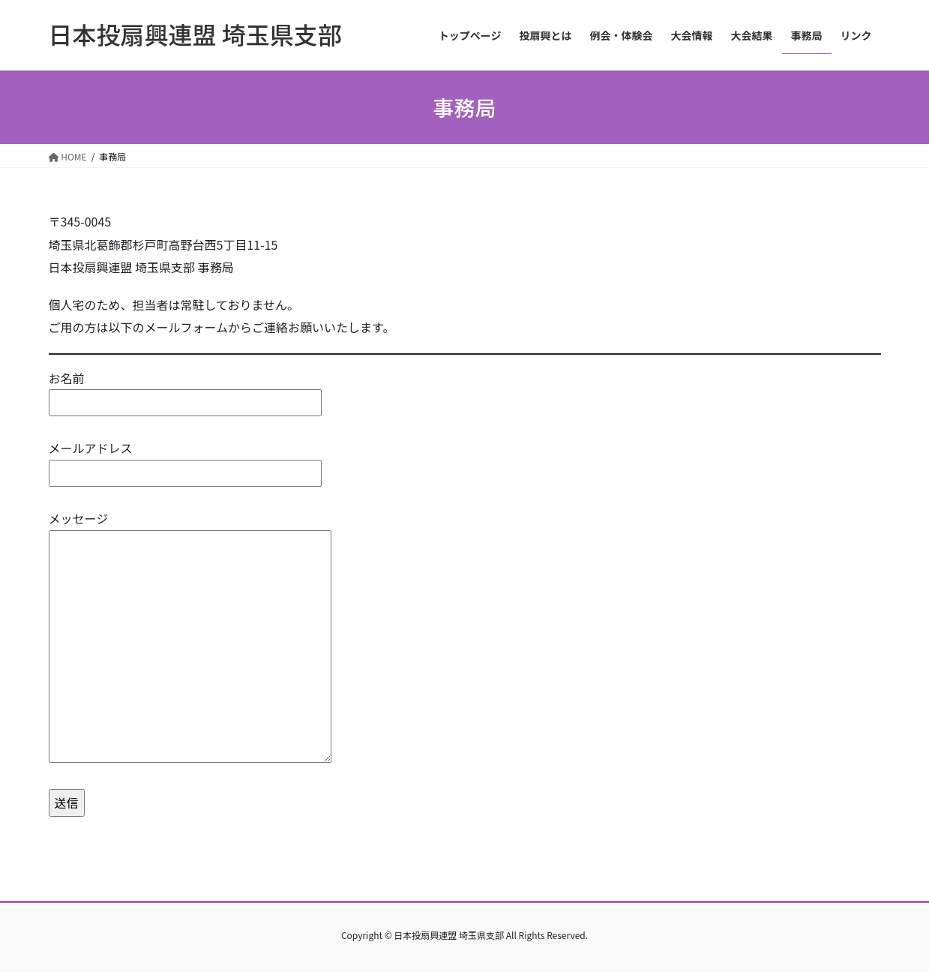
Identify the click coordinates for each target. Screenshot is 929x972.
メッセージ (190, 637)
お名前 (185, 390)
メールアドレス (185, 460)
